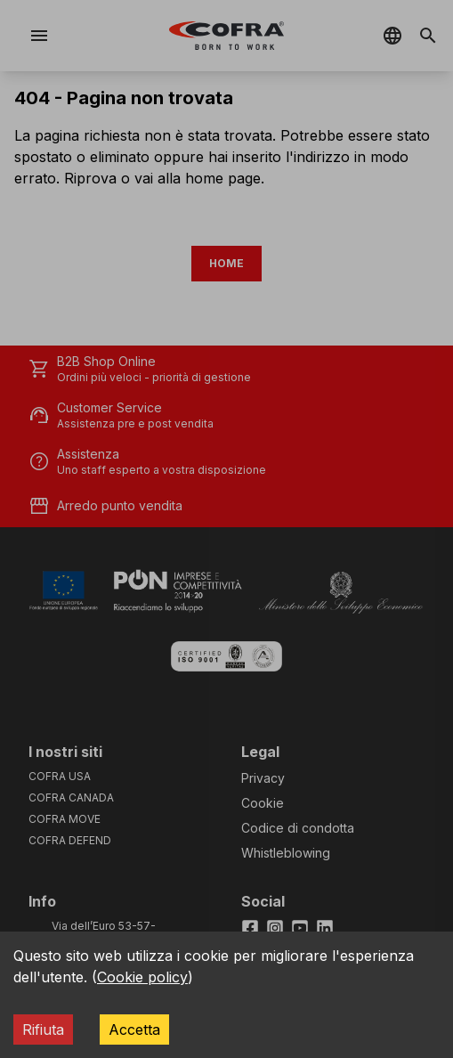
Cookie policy (142, 977)
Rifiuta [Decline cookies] (43, 1029)
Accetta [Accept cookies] (134, 1029)
